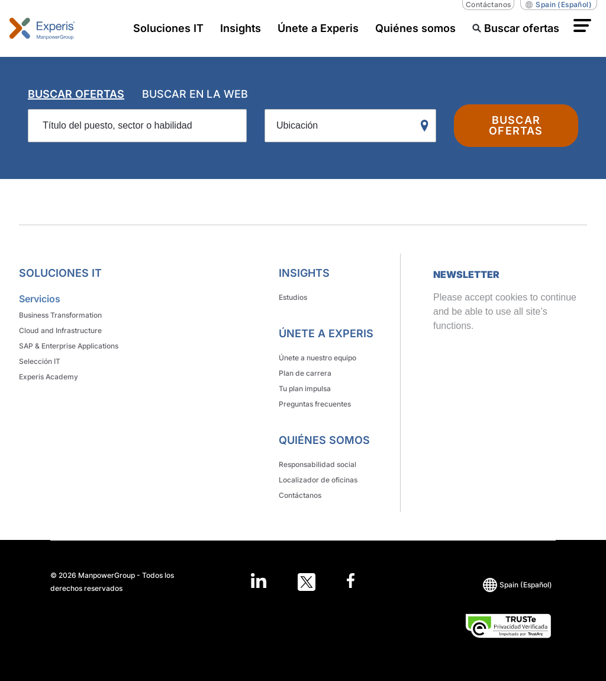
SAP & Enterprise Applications (68, 345)
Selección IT (39, 361)
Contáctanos (488, 4)
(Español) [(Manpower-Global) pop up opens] (559, 4)
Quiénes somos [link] (324, 440)
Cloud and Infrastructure (60, 330)
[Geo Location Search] (427, 126)
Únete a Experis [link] (326, 333)
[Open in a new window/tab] (258, 582)
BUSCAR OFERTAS (516, 125)
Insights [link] (304, 273)
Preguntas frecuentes (315, 403)
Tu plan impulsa (305, 388)
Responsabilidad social (317, 464)
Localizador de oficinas (318, 479)
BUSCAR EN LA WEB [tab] (195, 94)
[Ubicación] (350, 125)
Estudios (293, 297)
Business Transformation (60, 315)
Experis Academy (48, 376)
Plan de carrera (305, 373)
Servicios (39, 299)
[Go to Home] (42, 28)
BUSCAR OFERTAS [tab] (76, 94)
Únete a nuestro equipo (317, 357)
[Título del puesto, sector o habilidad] (137, 125)
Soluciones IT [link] (60, 273)
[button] (582, 25)
